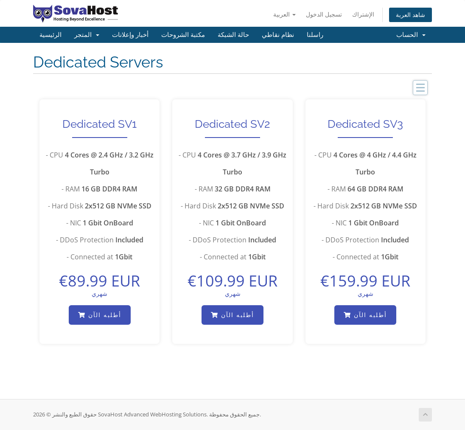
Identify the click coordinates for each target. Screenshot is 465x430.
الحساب (411, 35)
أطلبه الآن (99, 315)
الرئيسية (50, 35)
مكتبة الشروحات (183, 35)
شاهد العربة (410, 15)
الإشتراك (363, 14)
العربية (284, 14)
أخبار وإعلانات (130, 35)
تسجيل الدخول (324, 14)
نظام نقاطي (278, 35)
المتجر (86, 35)
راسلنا (315, 35)
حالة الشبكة (233, 35)
